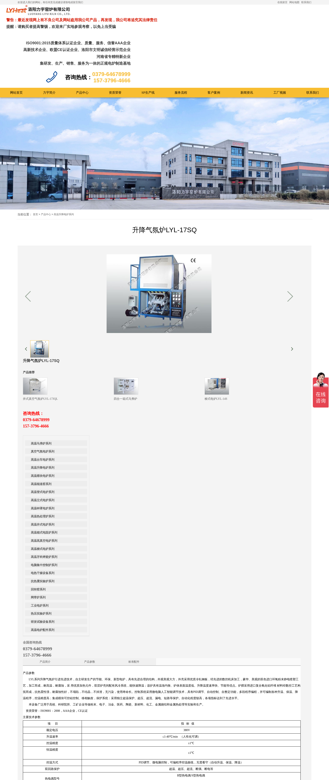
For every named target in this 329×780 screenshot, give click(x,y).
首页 (35, 179)
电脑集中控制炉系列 (44, 458)
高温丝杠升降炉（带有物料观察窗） (287, 599)
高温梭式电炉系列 (42, 442)
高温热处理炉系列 (42, 409)
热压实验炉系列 (41, 507)
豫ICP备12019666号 (180, 773)
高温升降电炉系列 (64, 179)
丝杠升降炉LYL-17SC (43, 599)
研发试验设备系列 (42, 515)
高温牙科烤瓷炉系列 (44, 450)
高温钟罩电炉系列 (42, 401)
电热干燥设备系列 (42, 466)
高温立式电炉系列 (42, 393)
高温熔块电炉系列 (42, 369)
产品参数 (145, 332)
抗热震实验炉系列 (42, 474)
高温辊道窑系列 (41, 377)
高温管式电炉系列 (42, 385)
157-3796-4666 (180, 283)
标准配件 (179, 332)
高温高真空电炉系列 (44, 434)
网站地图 (294, 2)
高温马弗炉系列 (41, 336)
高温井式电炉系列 (42, 417)
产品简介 (112, 332)
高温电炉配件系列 (42, 523)
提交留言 (124, 770)
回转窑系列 (38, 482)
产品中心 (46, 179)
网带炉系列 (38, 490)
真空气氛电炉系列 (42, 344)
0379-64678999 (180, 277)
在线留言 (282, 2)
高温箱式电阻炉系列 (44, 426)
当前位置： (24, 179)
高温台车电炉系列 (42, 353)
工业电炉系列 (39, 499)
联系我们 (306, 2)
